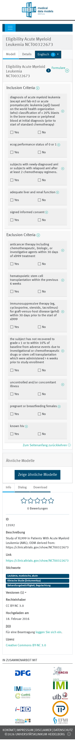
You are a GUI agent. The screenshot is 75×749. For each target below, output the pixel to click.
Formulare (57, 70)
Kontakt (9, 730)
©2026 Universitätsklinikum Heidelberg (35, 734)
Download (40, 487)
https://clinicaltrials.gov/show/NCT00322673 (37, 560)
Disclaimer (43, 730)
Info (8, 487)
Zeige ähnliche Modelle (37, 475)
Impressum (25, 730)
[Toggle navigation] (10, 28)
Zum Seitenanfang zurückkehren (47, 445)
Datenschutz (63, 730)
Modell (10, 54)
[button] (48, 54)
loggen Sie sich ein (48, 632)
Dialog (22, 487)
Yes (16, 132)
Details (27, 54)
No (43, 132)
